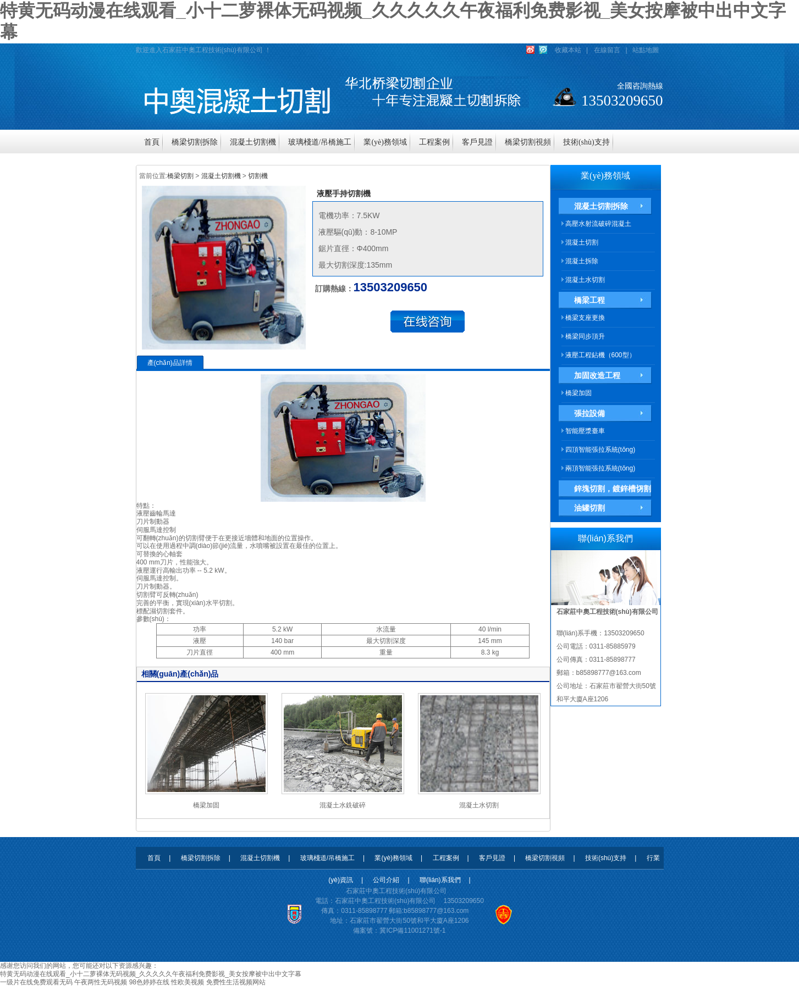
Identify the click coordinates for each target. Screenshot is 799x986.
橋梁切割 (180, 176)
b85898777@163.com (436, 911)
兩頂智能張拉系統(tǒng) (600, 468)
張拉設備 (589, 413)
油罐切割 (589, 507)
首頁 (154, 858)
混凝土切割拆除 (601, 206)
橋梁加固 (206, 805)
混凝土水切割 (479, 805)
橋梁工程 (589, 300)
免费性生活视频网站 (236, 982)
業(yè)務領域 (605, 175)
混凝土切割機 (221, 176)
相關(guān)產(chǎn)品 (180, 673)
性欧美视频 (187, 982)
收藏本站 (568, 50)
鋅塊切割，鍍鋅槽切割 (612, 488)
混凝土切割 (581, 242)
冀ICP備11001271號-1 (412, 930)
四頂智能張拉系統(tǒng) (600, 449)
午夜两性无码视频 (100, 982)
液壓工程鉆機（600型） (600, 355)
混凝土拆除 (581, 261)
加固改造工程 (597, 375)
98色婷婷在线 (149, 982)
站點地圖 (645, 50)
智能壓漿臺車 (585, 431)
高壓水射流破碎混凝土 (598, 224)
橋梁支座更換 (585, 318)
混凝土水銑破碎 (342, 805)
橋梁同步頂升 (585, 336)
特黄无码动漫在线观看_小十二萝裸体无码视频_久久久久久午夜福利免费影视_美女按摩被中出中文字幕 (150, 974)
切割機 (258, 176)
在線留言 (607, 50)
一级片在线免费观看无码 (36, 982)
